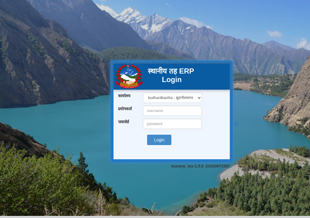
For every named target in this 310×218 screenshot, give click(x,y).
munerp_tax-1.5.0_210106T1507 (200, 166)
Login (159, 139)
